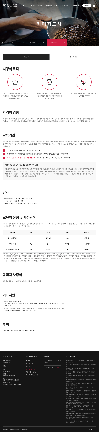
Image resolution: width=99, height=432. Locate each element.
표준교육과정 (73, 57)
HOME (3, 42)
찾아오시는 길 (29, 364)
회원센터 (41, 5)
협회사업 (32, 5)
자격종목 (32, 42)
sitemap (94, 5)
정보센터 (65, 5)
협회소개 (24, 5)
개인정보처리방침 (30, 369)
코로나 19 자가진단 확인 (32, 375)
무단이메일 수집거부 (31, 372)
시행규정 (26, 57)
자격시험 (49, 5)
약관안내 (28, 366)
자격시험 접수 (49, 367)
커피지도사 (53, 42)
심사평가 (57, 5)
